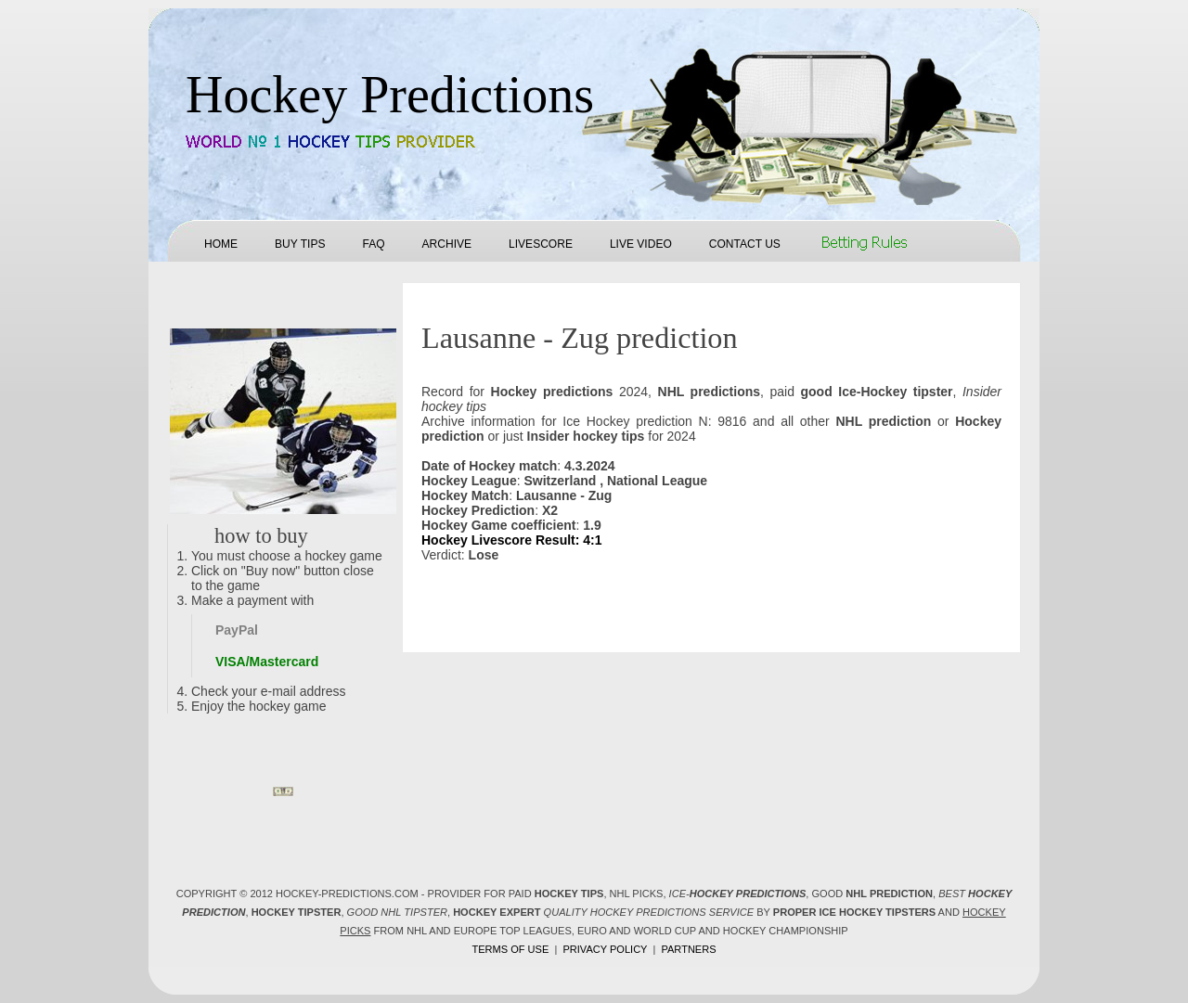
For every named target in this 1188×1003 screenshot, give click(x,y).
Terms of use (510, 949)
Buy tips (300, 244)
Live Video (641, 244)
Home (221, 244)
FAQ (373, 244)
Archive (446, 244)
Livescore (541, 244)
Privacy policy (604, 949)
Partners (688, 949)
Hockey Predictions (390, 94)
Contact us (745, 244)
